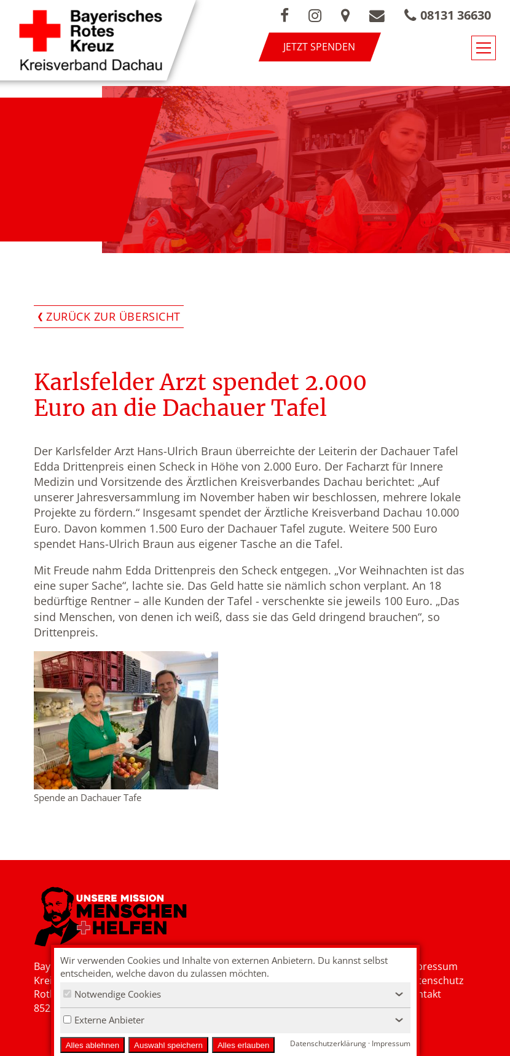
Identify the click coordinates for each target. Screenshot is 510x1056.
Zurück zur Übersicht (113, 316)
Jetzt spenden (319, 46)
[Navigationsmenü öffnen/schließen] (483, 48)
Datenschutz (434, 980)
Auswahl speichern (168, 1045)
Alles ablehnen (92, 1045)
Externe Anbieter (103, 1020)
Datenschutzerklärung (328, 1043)
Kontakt (423, 994)
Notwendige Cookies (112, 994)
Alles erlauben (243, 1045)
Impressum (431, 966)
